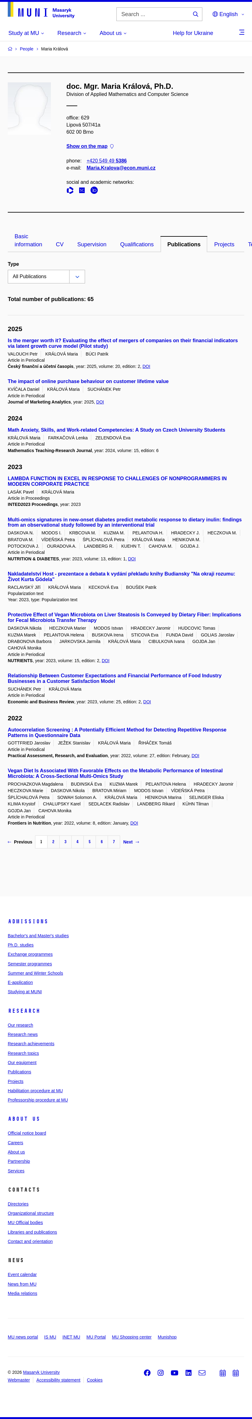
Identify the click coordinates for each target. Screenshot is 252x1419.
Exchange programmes (30, 954)
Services (16, 1170)
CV (60, 244)
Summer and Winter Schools (35, 973)
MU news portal (23, 1337)
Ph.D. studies (21, 944)
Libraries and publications (32, 1232)
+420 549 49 (107, 160)
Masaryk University (41, 1372)
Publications (183, 244)
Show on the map (90, 146)
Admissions (28, 921)
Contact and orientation (30, 1241)
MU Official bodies (25, 1222)
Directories (18, 1203)
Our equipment (22, 1062)
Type (13, 264)
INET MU (71, 1337)
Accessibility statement (58, 1380)
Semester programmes (30, 963)
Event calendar (22, 1274)
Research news (23, 1034)
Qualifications (137, 244)
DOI (146, 366)
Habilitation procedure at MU (35, 1090)
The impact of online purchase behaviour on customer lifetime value (88, 381)
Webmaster (19, 1380)
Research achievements (31, 1043)
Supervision (91, 244)
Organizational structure (31, 1213)
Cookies (95, 1380)
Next (131, 841)
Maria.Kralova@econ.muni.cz (121, 167)
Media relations (22, 1293)
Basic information (28, 240)
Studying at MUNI (25, 991)
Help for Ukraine (193, 33)
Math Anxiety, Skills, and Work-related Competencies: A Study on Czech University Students (116, 430)
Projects (224, 244)
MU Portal (96, 1337)
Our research (20, 1025)
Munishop (167, 1337)
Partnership (19, 1161)
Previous (20, 841)
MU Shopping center (132, 1337)
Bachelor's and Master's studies (38, 935)
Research (24, 1010)
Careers (15, 1142)
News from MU (22, 1284)
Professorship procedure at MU (38, 1100)
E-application (20, 982)
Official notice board (27, 1133)
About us (24, 1118)
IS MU (50, 1337)
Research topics (23, 1053)
